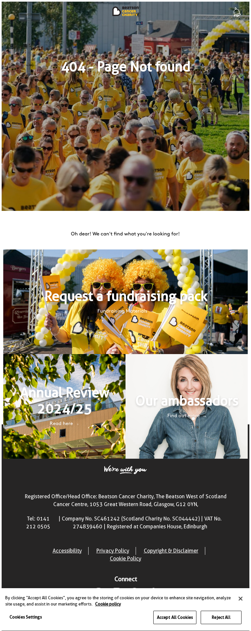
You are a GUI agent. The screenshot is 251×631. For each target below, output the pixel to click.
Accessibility (67, 551)
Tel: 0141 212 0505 (38, 523)
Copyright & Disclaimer (171, 551)
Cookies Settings (25, 617)
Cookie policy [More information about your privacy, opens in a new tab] (108, 604)
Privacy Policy (112, 551)
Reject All (221, 618)
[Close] (240, 599)
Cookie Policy (125, 558)
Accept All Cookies (175, 618)
